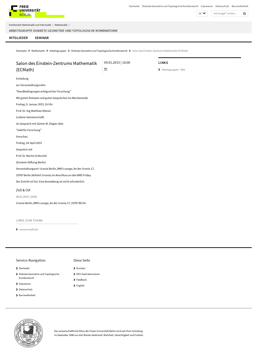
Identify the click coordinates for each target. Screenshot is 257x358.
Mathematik (62, 25)
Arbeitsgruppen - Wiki (173, 69)
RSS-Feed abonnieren (88, 274)
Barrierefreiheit (240, 6)
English (80, 285)
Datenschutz (222, 6)
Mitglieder (18, 37)
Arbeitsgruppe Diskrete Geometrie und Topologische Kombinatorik (63, 30)
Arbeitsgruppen (58, 50)
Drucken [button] (80, 268)
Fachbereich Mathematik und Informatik (31, 25)
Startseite (134, 6)
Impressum (207, 6)
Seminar (42, 37)
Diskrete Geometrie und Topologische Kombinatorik (170, 6)
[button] (202, 13)
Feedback (81, 279)
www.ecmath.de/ (29, 229)
